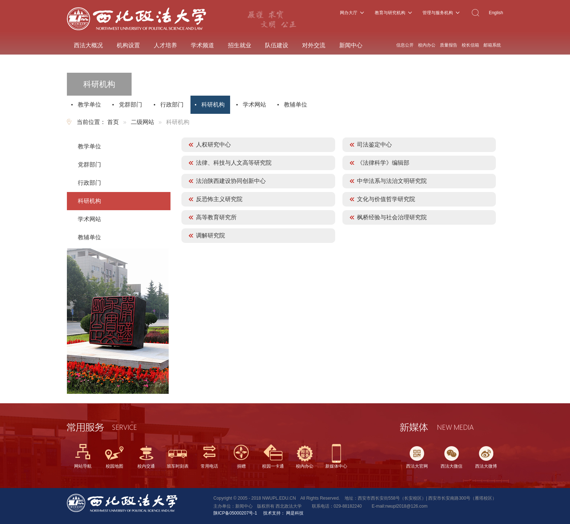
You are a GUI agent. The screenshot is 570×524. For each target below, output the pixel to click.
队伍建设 (276, 45)
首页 (113, 122)
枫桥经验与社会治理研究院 (392, 217)
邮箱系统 (492, 45)
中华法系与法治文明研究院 (392, 181)
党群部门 (130, 104)
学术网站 (254, 104)
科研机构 (213, 104)
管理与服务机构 (437, 12)
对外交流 (313, 45)
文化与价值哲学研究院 (386, 199)
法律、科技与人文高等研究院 (234, 163)
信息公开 (405, 45)
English (496, 12)
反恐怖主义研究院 (219, 199)
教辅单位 (295, 104)
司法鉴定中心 (374, 144)
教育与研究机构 (390, 12)
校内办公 (426, 45)
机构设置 (128, 45)
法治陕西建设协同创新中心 (231, 181)
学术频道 (202, 45)
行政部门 (172, 104)
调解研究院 (210, 235)
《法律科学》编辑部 (383, 163)
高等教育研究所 (216, 217)
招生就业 (239, 45)
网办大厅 (348, 12)
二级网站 (142, 122)
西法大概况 (88, 45)
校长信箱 (470, 45)
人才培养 (165, 45)
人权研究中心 (213, 144)
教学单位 (89, 104)
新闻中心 (350, 45)
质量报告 (448, 45)
